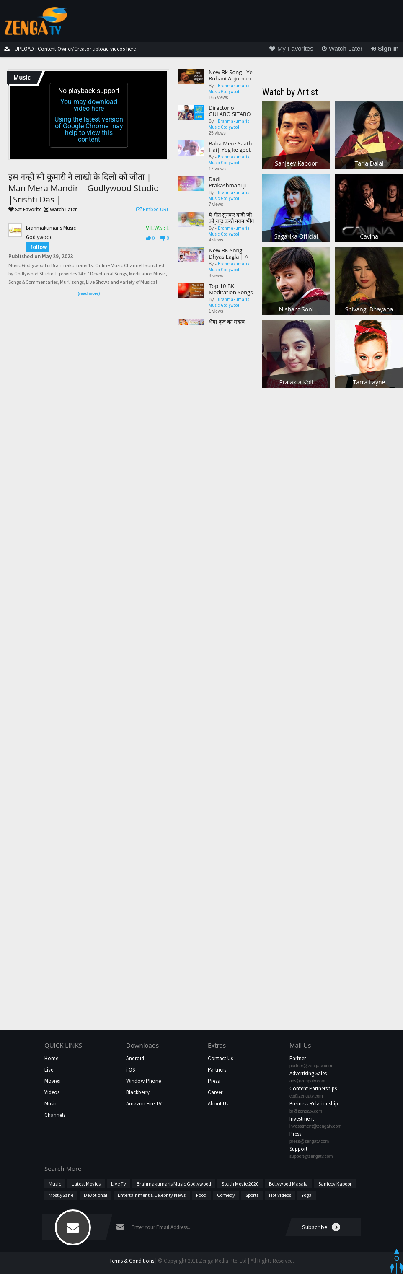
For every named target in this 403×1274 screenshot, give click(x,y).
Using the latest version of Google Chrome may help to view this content (88, 129)
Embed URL (150, 209)
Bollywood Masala (288, 1184)
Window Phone (143, 1081)
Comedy (226, 1195)
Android (135, 1058)
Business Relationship (313, 1103)
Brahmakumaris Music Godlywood (174, 1184)
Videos (51, 1092)
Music (50, 1103)
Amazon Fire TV (144, 1103)
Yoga (307, 1195)
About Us (218, 1103)
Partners (217, 1069)
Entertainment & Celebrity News (152, 1195)
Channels (54, 1114)
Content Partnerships (313, 1088)
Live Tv (118, 1184)
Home (51, 1058)
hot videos (280, 1195)
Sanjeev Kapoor (334, 1184)
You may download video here (88, 105)
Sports (251, 1195)
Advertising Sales (308, 1073)
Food (201, 1195)
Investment (301, 1118)
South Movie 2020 (240, 1184)
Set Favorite (24, 209)
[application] (88, 115)
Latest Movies (86, 1184)
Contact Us (220, 1058)
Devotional (95, 1195)
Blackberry (138, 1092)
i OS (130, 1069)
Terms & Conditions (131, 1260)
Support (298, 1148)
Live (48, 1069)
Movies (52, 1081)
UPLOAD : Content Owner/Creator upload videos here (68, 48)
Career (215, 1092)
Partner (297, 1058)
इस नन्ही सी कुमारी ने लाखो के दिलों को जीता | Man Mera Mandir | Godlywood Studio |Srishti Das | (83, 188)
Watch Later (59, 209)
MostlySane (61, 1195)
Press (214, 1081)
